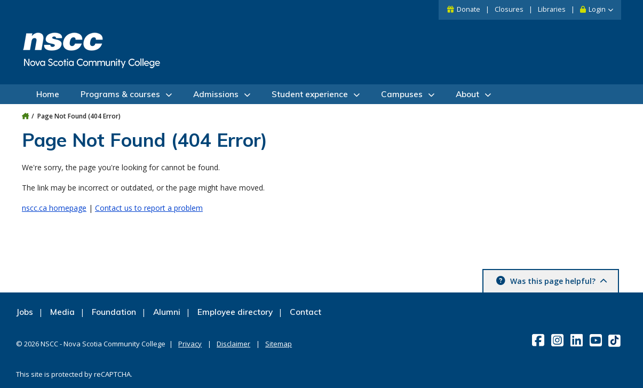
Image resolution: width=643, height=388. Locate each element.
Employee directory (235, 312)
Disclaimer (233, 344)
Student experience (310, 94)
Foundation (114, 312)
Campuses (402, 94)
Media (62, 312)
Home (47, 94)
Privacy (190, 344)
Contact (305, 312)
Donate (468, 9)
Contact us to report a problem (149, 208)
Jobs (24, 312)
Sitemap (278, 344)
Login (597, 9)
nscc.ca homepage (54, 208)
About (467, 94)
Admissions (216, 94)
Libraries (552, 9)
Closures (509, 9)
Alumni (166, 312)
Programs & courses (120, 94)
